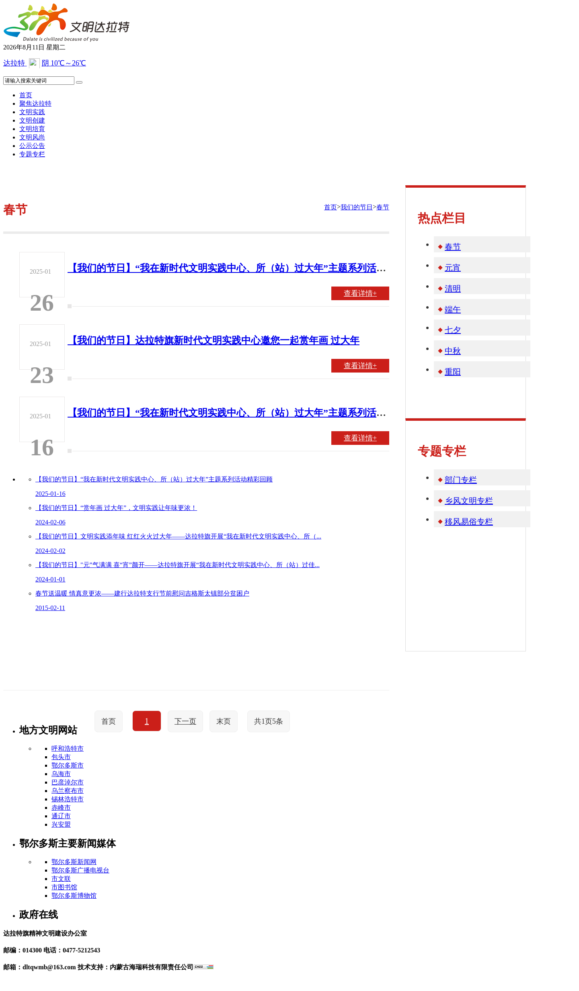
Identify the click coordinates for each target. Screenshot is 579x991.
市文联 (61, 878)
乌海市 (61, 773)
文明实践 (32, 112)
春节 (382, 207)
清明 (453, 288)
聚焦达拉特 (35, 103)
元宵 (453, 267)
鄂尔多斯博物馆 (73, 895)
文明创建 (32, 120)
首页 (25, 95)
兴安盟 (61, 824)
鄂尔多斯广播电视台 (80, 870)
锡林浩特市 (67, 799)
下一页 (185, 721)
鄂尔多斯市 (67, 765)
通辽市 (61, 816)
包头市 (61, 756)
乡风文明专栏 (469, 501)
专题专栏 (32, 154)
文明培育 (32, 128)
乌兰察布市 (67, 790)
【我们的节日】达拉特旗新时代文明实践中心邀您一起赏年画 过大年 (213, 340)
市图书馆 (64, 887)
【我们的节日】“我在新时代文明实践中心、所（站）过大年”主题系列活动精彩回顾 (246, 268)
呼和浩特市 (67, 748)
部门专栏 (461, 480)
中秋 (453, 351)
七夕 (453, 330)
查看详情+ (360, 293)
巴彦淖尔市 (67, 782)
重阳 (453, 372)
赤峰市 (61, 807)
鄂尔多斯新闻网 (73, 861)
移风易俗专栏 (469, 521)
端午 (453, 309)
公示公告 (32, 145)
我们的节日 (357, 207)
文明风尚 (32, 137)
